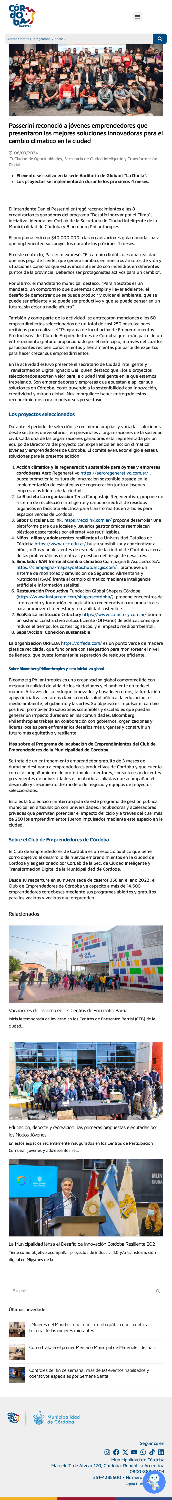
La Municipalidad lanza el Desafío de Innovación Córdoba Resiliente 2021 (83, 1244)
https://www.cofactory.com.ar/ (114, 614)
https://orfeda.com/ (81, 643)
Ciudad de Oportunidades (38, 158)
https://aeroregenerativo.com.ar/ (114, 473)
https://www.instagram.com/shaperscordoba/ (65, 596)
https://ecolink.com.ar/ (88, 520)
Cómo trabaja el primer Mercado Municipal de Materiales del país (92, 1347)
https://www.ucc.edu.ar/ (60, 543)
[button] (137, 16)
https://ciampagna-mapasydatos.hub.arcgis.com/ (66, 567)
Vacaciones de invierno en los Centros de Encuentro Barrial (68, 1010)
